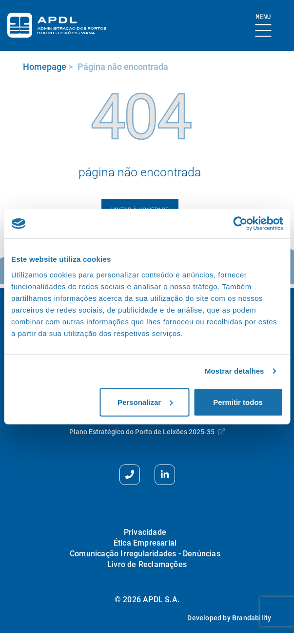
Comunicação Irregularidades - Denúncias (145, 553)
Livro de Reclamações (147, 564)
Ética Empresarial (145, 543)
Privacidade (145, 532)
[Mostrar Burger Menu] (263, 26)
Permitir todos (238, 402)
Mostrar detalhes (234, 371)
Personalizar (145, 402)
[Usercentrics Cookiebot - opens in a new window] (240, 223)
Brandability (251, 618)
